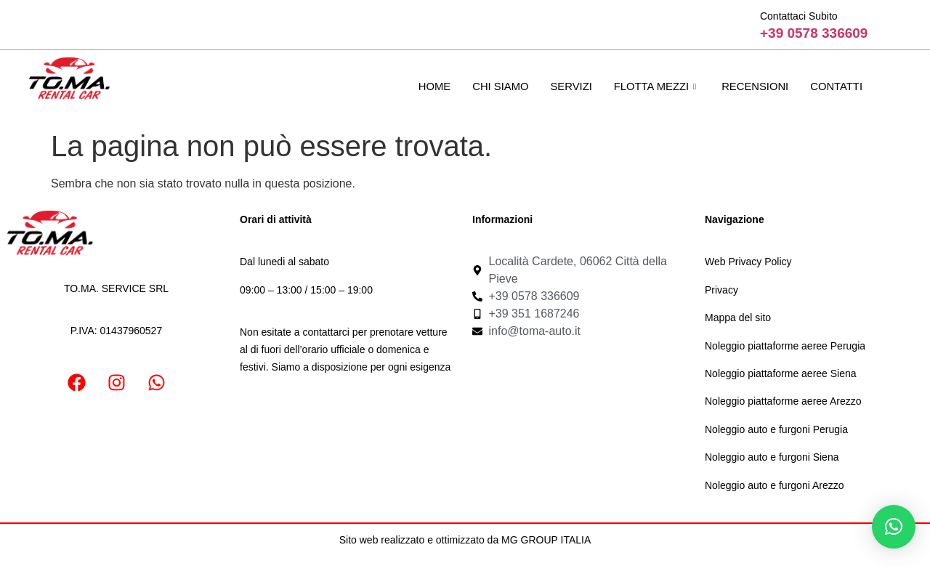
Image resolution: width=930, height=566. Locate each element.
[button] (893, 527)
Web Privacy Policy (748, 261)
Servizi (568, 86)
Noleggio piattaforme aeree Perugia (785, 346)
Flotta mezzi (654, 86)
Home (430, 86)
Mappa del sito (738, 317)
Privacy (721, 290)
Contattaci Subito (799, 16)
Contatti (835, 86)
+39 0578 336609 (814, 33)
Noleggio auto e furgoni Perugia (776, 429)
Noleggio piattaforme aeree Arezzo (783, 401)
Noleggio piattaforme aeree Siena (781, 373)
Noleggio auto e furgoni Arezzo (774, 485)
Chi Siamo (497, 86)
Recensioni (754, 86)
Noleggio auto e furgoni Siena (771, 457)
